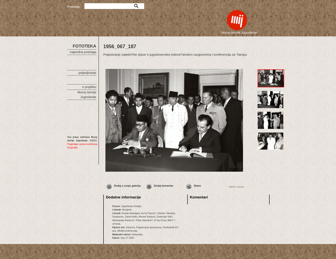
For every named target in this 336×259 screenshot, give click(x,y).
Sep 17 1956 (127, 238)
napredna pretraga (83, 52)
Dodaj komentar (163, 185)
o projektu (89, 87)
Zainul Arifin (131, 216)
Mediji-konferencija (127, 230)
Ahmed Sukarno (146, 216)
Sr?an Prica (160, 220)
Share (197, 185)
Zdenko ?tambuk (166, 213)
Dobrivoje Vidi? (164, 216)
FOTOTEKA (84, 46)
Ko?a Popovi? (148, 213)
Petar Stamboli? (144, 220)
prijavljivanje (87, 72)
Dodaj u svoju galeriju (127, 185)
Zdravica (130, 227)
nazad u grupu (236, 186)
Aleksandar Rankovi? (123, 220)
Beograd (126, 209)
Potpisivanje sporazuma (148, 227)
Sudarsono (118, 216)
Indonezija (137, 234)
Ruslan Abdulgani (131, 213)
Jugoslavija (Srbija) (131, 206)
